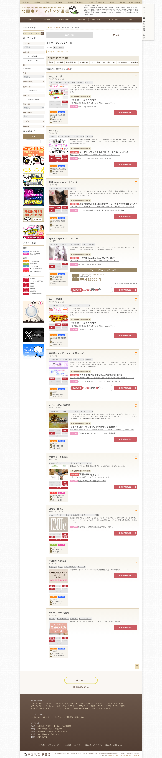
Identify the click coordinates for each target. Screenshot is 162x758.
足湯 (71, 703)
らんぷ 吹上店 (55, 76)
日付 (24, 65)
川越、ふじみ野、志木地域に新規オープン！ (94, 158)
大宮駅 (54, 599)
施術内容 (26, 126)
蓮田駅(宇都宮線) (58, 496)
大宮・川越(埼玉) (71, 62)
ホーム (30, 19)
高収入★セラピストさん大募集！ (90, 264)
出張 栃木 (41, 726)
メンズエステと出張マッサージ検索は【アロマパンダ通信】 (124, 755)
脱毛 (64, 706)
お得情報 (26, 52)
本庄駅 (54, 444)
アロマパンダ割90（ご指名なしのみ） (103, 270)
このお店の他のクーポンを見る (125, 283)
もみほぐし (80, 82)
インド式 (34, 708)
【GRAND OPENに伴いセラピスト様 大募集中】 (97, 433)
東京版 (37, 2)
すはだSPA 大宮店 (57, 561)
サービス (26, 121)
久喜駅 (54, 392)
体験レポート (97, 19)
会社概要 (68, 745)
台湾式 (41, 708)
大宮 (54, 547)
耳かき (60, 567)
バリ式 (108, 706)
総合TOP (26, 2)
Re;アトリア (55, 130)
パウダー (79, 463)
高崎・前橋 (106, 62)
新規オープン (27, 87)
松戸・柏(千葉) (43, 737)
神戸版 (122, 2)
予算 (24, 73)
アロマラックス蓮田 (58, 457)
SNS (130, 19)
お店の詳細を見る (125, 113)
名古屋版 (58, 2)
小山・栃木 (59, 62)
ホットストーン (111, 703)
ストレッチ (89, 136)
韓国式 (122, 706)
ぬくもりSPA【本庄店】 (60, 405)
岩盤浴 (92, 706)
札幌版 (80, 2)
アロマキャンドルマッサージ (78, 706)
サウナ (55, 708)
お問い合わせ (144, 35)
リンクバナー (78, 745)
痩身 (58, 706)
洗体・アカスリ (78, 359)
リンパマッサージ (64, 136)
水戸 (113, 62)
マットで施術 (53, 244)
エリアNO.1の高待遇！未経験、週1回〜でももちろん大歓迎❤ (101, 210)
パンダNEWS (80, 19)
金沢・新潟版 (134, 2)
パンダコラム (113, 19)
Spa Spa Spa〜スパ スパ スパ (63, 238)
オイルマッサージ (55, 82)
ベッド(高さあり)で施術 (71, 515)
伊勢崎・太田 (51, 731)
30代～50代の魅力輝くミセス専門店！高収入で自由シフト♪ (100, 381)
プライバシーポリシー (55, 745)
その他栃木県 (84, 62)
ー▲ (137, 666)
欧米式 (48, 708)
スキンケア (53, 567)
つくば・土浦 (95, 62)
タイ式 (115, 706)
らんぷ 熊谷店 (55, 299)
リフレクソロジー (69, 82)
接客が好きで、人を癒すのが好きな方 (92, 481)
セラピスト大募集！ (86, 330)
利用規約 (42, 745)
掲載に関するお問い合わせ (113, 745)
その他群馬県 (122, 62)
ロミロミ (52, 619)
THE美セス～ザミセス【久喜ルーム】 (67, 353)
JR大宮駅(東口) (57, 277)
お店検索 (47, 19)
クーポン (70, 35)
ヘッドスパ (89, 82)
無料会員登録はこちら (81, 687)
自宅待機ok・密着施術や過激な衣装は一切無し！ (96, 527)
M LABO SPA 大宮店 (59, 613)
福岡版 (101, 2)
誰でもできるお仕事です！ (88, 107)
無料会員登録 (144, 16)
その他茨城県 (133, 62)
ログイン (144, 9)
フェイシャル (50, 706)
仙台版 (91, 2)
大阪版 (47, 2)
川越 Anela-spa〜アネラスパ (63, 182)
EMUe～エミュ (56, 509)
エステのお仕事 (144, 24)
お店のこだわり (28, 82)
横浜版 (70, 2)
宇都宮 (51, 62)
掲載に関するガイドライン (93, 745)
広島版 (111, 2)
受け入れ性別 (27, 113)
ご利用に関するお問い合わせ (74, 717)
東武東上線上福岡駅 (59, 169)
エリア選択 (26, 43)
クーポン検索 (63, 19)
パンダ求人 (58, 717)
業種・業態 (26, 104)
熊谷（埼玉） (55, 734)
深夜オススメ (27, 95)
